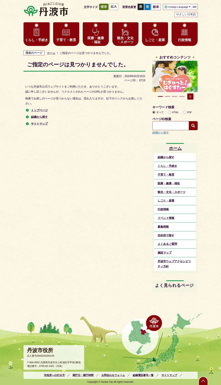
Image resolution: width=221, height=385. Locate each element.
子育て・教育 (66, 40)
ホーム (51, 53)
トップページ (39, 110)
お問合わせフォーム (113, 375)
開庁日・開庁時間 (83, 375)
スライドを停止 (190, 96)
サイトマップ (39, 123)
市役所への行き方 (54, 375)
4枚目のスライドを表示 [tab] (181, 96)
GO (194, 7)
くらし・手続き (36, 40)
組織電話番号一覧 (143, 375)
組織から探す (39, 116)
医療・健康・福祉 (95, 40)
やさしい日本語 (186, 14)
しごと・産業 (155, 40)
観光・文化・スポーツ (125, 40)
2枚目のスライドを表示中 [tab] (167, 96)
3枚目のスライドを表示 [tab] (174, 96)
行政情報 (184, 40)
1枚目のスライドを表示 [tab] (160, 96)
